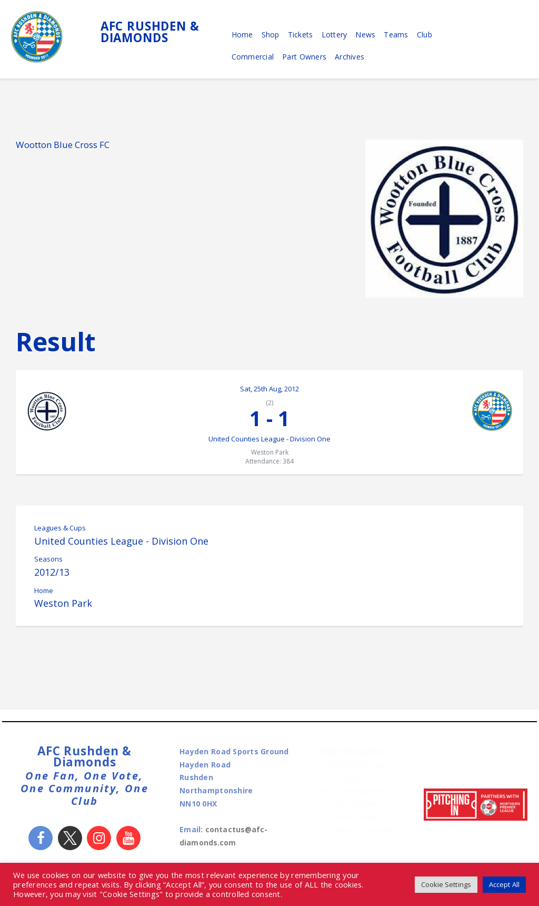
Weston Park (63, 606)
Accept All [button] (504, 884)
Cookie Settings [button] (444, 884)
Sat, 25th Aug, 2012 (269, 388)
